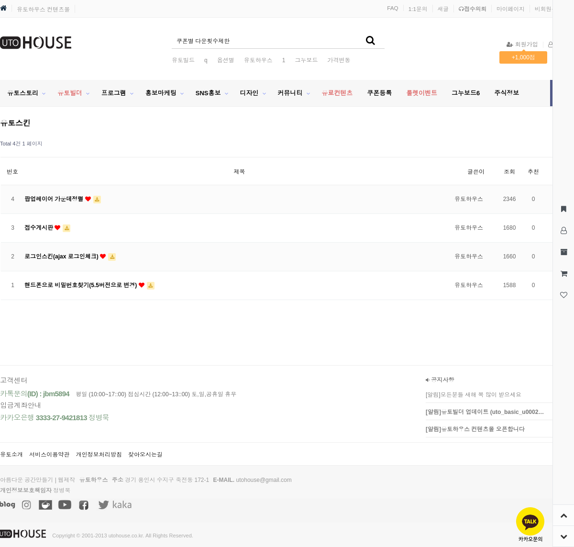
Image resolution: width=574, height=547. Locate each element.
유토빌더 (69, 93)
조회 (509, 171)
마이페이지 (511, 9)
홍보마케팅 (161, 93)
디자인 (249, 93)
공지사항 (440, 380)
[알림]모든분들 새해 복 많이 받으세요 (473, 394)
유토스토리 (22, 93)
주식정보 (506, 93)
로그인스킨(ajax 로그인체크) (62, 256)
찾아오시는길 (145, 454)
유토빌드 (183, 60)
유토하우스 (258, 60)
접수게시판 (39, 227)
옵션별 (225, 60)
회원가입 (522, 44)
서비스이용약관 (49, 454)
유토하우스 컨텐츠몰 (43, 9)
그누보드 (306, 60)
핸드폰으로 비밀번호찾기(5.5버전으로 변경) (81, 285)
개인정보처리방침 (99, 454)
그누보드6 (466, 93)
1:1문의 (418, 9)
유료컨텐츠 (337, 93)
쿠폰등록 (379, 93)
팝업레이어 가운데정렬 (54, 199)
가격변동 (338, 60)
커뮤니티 (289, 93)
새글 (443, 9)
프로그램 (113, 93)
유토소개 (11, 454)
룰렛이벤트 (421, 93)
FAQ (392, 8)
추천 (533, 171)
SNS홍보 (208, 93)
